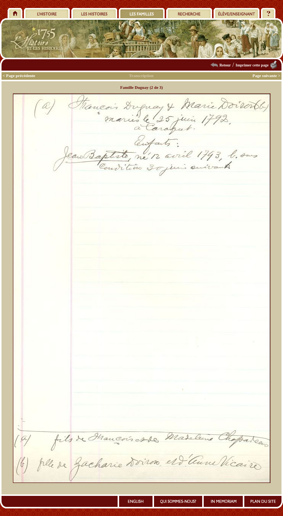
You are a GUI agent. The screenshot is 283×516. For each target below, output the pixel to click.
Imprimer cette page (252, 65)
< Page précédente (19, 75)
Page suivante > (267, 75)
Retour (225, 65)
